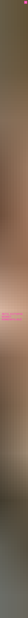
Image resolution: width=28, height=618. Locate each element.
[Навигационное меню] (25, 2)
